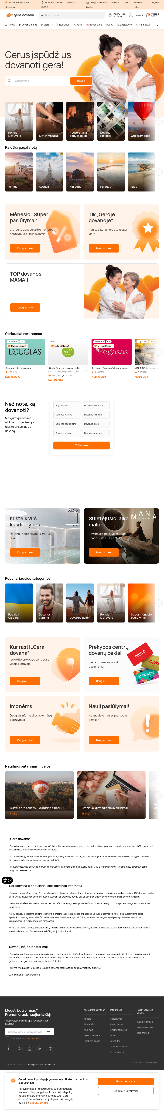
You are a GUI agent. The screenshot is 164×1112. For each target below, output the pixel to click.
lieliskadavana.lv (145, 1068)
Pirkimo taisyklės (118, 1071)
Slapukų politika (38, 1102)
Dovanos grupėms (93, 432)
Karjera (87, 1060)
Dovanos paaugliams (65, 423)
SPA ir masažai (143, 24)
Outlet (109, 24)
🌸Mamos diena (94, 24)
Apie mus (88, 1071)
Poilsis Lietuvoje (124, 24)
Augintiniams (62, 405)
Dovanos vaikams (93, 414)
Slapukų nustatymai (126, 1091)
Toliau (81, 445)
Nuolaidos (62, 24)
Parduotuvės (116, 1065)
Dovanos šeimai (63, 432)
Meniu (10, 24)
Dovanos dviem (91, 423)
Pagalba (155, 2)
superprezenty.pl (145, 1063)
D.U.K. (126, 2)
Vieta (44, 24)
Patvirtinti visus (126, 1081)
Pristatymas (116, 1060)
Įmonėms (115, 2)
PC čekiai (77, 24)
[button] (159, 121)
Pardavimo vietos (138, 4)
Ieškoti (81, 81)
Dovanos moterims (93, 405)
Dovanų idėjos (27, 24)
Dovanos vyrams (63, 414)
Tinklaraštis (90, 1065)
